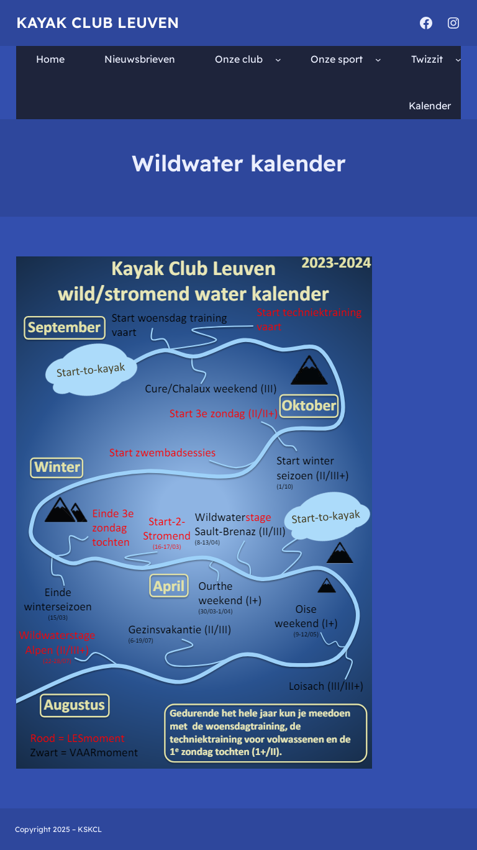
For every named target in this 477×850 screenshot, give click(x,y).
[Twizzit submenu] (458, 59)
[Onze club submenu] (278, 59)
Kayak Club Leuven (97, 22)
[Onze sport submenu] (378, 59)
